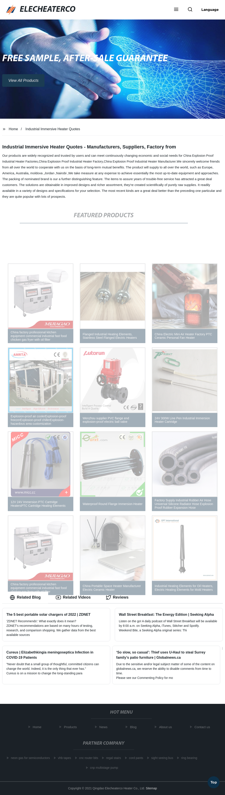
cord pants (135, 758)
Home (13, 129)
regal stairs (112, 758)
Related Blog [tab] (25, 597)
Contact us (203, 727)
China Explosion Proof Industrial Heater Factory (71, 161)
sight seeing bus (161, 758)
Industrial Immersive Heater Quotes (52, 129)
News (105, 727)
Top (213, 782)
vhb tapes (63, 758)
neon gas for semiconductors (29, 758)
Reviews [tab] (117, 597)
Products (71, 727)
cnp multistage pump (103, 767)
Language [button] (210, 10)
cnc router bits (87, 758)
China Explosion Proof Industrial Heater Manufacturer (140, 161)
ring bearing (188, 758)
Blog (134, 727)
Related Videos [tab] (73, 597)
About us (166, 727)
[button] (176, 10)
